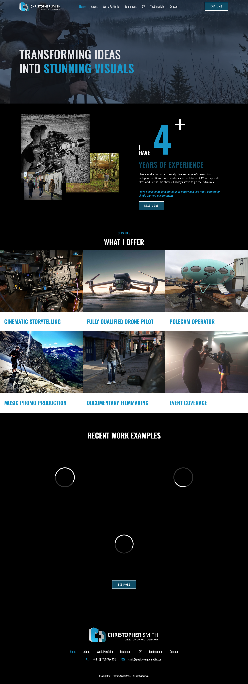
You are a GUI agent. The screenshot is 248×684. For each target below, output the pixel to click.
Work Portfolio (111, 6)
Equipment (130, 6)
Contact (174, 6)
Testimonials (157, 6)
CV (143, 6)
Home (82, 6)
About (94, 6)
